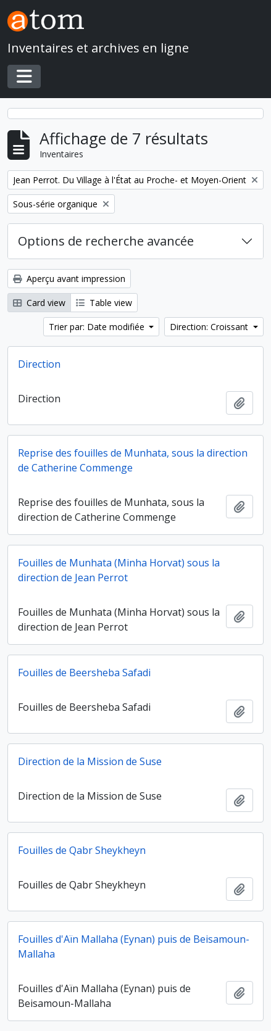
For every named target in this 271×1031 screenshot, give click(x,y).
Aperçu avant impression (69, 278)
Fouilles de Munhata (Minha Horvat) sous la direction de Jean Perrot (119, 570)
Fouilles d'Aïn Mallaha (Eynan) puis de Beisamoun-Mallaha (133, 946)
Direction (39, 364)
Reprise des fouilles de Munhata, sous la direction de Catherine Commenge (133, 460)
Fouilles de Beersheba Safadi (84, 672)
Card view (39, 302)
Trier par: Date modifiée (98, 327)
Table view (104, 302)
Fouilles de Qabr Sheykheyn (82, 850)
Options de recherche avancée (106, 241)
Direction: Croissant (210, 327)
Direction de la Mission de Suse (90, 761)
